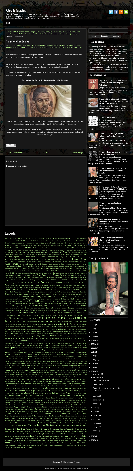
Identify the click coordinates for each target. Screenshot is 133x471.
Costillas (58, 285)
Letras (84, 357)
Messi (12, 375)
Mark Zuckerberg (50, 370)
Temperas (36, 431)
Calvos (46, 266)
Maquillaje (27, 368)
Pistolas (65, 398)
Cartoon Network (51, 271)
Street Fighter (66, 420)
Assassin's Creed (81, 250)
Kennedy (36, 352)
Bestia (11, 259)
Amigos (7, 245)
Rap (85, 402)
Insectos (15, 343)
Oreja (77, 386)
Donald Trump (13, 301)
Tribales (83, 436)
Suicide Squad (13, 423)
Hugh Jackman (64, 338)
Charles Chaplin (69, 273)
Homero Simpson (39, 338)
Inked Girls (8, 343)
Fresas (12, 324)
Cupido (68, 290)
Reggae (16, 407)
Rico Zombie (66, 407)
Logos (28, 361)
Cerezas (56, 273)
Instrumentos (38, 343)
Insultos (46, 343)
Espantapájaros (42, 310)
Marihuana (82, 368)
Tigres (61, 434)
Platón (7, 400)
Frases (49, 321)
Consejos (8, 285)
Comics (59, 283)
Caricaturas (70, 268)
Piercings (62, 396)
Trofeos (7, 438)
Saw (32, 414)
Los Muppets (80, 361)
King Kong (48, 352)
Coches (58, 280)
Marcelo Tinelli (57, 368)
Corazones (30, 285)
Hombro (10, 34)
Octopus (27, 386)
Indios (53, 341)
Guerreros (82, 329)
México (34, 375)
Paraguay (41, 391)
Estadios (71, 310)
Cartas (35, 271)
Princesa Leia (17, 402)
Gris (73, 329)
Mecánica (67, 372)
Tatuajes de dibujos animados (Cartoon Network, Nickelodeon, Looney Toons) (112, 240)
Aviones (74, 252)
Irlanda (27, 345)
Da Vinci (83, 290)
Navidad (60, 381)
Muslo (84, 379)
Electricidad (75, 306)
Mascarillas (8, 372)
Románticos (68, 409)
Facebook (67, 313)
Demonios (75, 292)
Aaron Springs (64, 238)
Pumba (52, 402)
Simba (34, 416)
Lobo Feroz (13, 361)
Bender (78, 257)
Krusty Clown (68, 352)
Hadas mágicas (35, 331)
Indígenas (39, 341)
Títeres (7, 436)
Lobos (19, 361)
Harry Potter (13, 334)
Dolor (81, 299)
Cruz (70, 287)
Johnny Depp (41, 350)
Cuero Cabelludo (22, 290)
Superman (52, 423)
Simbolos (40, 416)
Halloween (56, 331)
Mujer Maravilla (45, 379)
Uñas (69, 438)
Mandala (65, 366)
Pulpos (46, 402)
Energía (43, 308)
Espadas (26, 310)
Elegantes (8, 308)
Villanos (33, 443)
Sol (27, 418)
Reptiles (39, 407)
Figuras (60, 315)
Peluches (49, 393)
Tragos (61, 436)
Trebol (77, 436)
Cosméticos (51, 285)
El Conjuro (39, 303)
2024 (43, 238)
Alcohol (13, 243)
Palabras (55, 388)
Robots (31, 409)
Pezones (44, 396)
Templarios (42, 431)
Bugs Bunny (56, 264)
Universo (63, 438)
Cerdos (45, 273)
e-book (65, 301)
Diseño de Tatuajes (24, 299)
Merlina (7, 375)
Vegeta (44, 440)
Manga (71, 365)
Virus (63, 443)
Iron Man (40, 345)
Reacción (32, 405)
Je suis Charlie (51, 348)
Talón (76, 423)
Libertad (31, 359)
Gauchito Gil (47, 327)
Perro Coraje (77, 393)
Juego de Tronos (81, 350)
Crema (7, 287)
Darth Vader (14, 292)
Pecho (27, 393)
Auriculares (30, 252)
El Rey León (43, 306)
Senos (63, 414)
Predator (83, 400)
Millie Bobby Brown (15, 377)
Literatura (83, 359)
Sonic (36, 418)
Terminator (58, 431)
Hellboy (51, 334)
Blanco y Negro (30, 32)
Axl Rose (83, 252)
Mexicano (28, 375)
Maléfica (49, 366)
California (40, 266)
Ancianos (53, 245)
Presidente (8, 402)
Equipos (71, 308)
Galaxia (56, 324)
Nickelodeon (9, 384)
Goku (35, 329)
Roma (62, 409)
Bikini (23, 259)
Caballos (8, 266)
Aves (69, 252)
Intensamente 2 (68, 343)
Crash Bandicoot (81, 285)
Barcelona (20, 32)
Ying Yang (7, 447)
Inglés (84, 341)
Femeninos (26, 315)
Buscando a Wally (71, 264)
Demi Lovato (67, 292)
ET (39, 313)
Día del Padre (77, 294)
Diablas (13, 297)
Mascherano (16, 372)
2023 (40, 238)
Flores (12, 318)
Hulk (79, 338)
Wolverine (44, 445)
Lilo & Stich (50, 359)
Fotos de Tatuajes (15, 10)
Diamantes (25, 297)
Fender (42, 315)
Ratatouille (12, 405)
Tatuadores (55, 34)
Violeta (50, 443)
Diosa (80, 297)
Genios (66, 327)
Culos (58, 290)
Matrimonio (41, 372)
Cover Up (65, 285)
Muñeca (66, 379)
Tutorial (23, 438)
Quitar (68, 402)
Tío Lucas (75, 434)
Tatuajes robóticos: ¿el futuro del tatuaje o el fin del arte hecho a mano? (112, 136)
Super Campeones (32, 423)
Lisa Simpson (75, 359)
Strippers (74, 420)
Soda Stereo (20, 418)
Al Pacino (70, 241)
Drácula (26, 301)
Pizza (78, 398)
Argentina (8, 250)
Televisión (28, 431)
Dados (7, 292)
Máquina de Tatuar (38, 368)
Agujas (62, 241)
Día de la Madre (58, 294)
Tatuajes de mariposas (108, 117)
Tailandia (71, 423)
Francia (28, 322)
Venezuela (50, 440)
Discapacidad (8, 299)
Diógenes (71, 297)
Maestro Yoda (26, 366)
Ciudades (21, 280)
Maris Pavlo (41, 370)
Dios (76, 297)
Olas (49, 386)
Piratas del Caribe (56, 398)
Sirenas (57, 416)
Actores (22, 241)
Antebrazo (29, 247)
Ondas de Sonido (70, 386)
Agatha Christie (45, 241)
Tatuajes (69, 34)
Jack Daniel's (59, 345)
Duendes (48, 301)
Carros (30, 271)
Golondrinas (40, 329)
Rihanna (74, 407)
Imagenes (25, 340)
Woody (61, 445)
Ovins (10, 388)
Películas (34, 393)
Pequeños (69, 393)
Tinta (70, 434)
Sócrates (12, 418)
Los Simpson (22, 363)
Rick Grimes (58, 407)
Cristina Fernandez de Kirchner (43, 287)
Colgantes (14, 283)
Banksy (67, 254)
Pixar (74, 398)
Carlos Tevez (8, 271)
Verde (66, 440)
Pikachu (78, 396)
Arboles (73, 248)
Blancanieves (66, 259)
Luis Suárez (29, 34)
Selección (47, 414)
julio (94, 407)
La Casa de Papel (17, 354)
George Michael (81, 327)
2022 (36, 238)
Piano (49, 396)
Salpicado (40, 411)
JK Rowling (12, 350)
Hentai (70, 334)
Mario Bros (25, 370)
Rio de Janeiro (82, 407)
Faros (84, 313)
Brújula (42, 264)
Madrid (18, 366)
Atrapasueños (21, 252)
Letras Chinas (9, 359)
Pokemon (33, 400)
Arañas (68, 248)
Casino (67, 271)
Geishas (60, 327)
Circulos (16, 280)
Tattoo (37, 34)
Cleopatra (44, 280)
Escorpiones (8, 310)
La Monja (50, 354)
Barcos (7, 257)
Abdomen (72, 238)
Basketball (30, 257)
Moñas (15, 379)
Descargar (17, 294)
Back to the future (19, 254)
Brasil (84, 261)
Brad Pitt (79, 261)
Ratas (6, 405)
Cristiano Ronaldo (28, 287)
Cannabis (23, 268)
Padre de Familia (40, 388)
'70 (6, 238)
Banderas (60, 254)
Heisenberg (45, 334)
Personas (18, 396)
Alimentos (72, 243)
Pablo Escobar (21, 388)
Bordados (64, 261)
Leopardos (78, 357)
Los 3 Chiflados (49, 361)
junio (95, 411)
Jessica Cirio (71, 348)
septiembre (97, 400)
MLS (48, 377)
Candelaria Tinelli (14, 268)
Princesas (25, 402)
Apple (63, 248)
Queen (64, 402)
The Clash (23, 434)
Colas (9, 283)
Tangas (80, 423)
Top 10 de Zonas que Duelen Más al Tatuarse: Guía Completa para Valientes (113, 82)
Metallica (22, 375)
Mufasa (37, 379)
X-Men (79, 445)
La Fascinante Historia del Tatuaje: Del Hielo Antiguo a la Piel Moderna (113, 188)
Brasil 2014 (40, 32)
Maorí (17, 368)
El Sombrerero (67, 306)
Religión (23, 407)
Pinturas (33, 398)
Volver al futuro (77, 443)
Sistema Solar (65, 416)
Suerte (80, 420)
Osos (81, 386)
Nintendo (43, 384)
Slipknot (7, 418)
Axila (79, 252)
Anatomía (47, 245)
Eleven (13, 308)
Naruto (47, 381)
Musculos (72, 379)
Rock (36, 409)
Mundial (60, 379)
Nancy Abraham (33, 381)
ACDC (17, 241)
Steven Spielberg (46, 420)
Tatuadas (65, 426)
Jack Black (52, 345)
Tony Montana (20, 436)
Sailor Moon (33, 411)
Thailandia (80, 431)
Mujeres (54, 379)
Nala (21, 381)
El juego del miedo (79, 303)
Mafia (38, 366)
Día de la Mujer (68, 294)
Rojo (49, 409)
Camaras (52, 266)
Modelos (63, 377)
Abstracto (7, 241)
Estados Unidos (80, 310)
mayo (95, 415)
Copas (23, 285)
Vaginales (8, 440)
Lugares (43, 363)
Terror (64, 431)
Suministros (22, 423)
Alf (39, 243)
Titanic (84, 434)
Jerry (66, 348)
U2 (38, 438)
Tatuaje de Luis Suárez (17, 41)
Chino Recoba (18, 277)
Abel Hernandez (81, 238)
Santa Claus (14, 414)
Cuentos (13, 290)
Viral (54, 443)
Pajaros (49, 388)
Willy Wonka (37, 445)
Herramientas (9, 336)
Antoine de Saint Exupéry (43, 248)
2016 (25, 238)
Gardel (23, 327)
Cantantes (31, 268)
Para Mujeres (31, 390)
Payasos (7, 393)
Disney (41, 299)
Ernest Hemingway (80, 308)
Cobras (53, 280)
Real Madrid (40, 405)
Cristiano (19, 287)
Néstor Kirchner (71, 381)
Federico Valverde (10, 315)
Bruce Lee (36, 264)
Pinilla (17, 398)
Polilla (39, 400)
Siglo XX (19, 416)
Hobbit (57, 336)
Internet (14, 345)
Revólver (51, 407)
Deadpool (38, 292)
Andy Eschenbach (66, 245)
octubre (96, 396)
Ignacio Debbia (19, 34)
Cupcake (63, 290)
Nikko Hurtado (26, 384)
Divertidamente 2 (50, 299)
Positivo (69, 400)
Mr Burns (26, 379)
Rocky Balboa (43, 409)
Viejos (28, 443)
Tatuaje (62, 34)
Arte (51, 250)
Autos (51, 252)
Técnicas (12, 431)
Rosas (7, 411)
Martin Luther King (69, 370)
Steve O (28, 420)
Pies (73, 396)
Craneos (73, 285)
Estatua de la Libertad (12, 313)
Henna (65, 334)
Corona (37, 285)
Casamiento (61, 271)
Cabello (13, 266)
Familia (73, 313)
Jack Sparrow (67, 345)
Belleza (72, 257)
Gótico (53, 329)
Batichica (37, 257)
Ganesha (17, 327)
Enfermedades (51, 308)
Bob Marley (29, 261)
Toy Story (55, 436)
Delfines (60, 292)
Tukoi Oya (18, 438)
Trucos (12, 438)
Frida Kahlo (18, 324)
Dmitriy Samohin (67, 299)
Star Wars (77, 418)
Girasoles (15, 329)
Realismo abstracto (51, 405)
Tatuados (83, 426)
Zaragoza (19, 447)
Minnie (32, 377)
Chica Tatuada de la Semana (48, 275)
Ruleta (17, 411)
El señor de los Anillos (55, 306)
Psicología (38, 402)
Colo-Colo (25, 283)
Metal (17, 375)
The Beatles (15, 434)
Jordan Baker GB (52, 350)
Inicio (8, 23)
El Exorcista (46, 303)
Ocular (32, 386)
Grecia (65, 329)
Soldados (31, 418)
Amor (12, 245)
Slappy (84, 416)
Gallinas (78, 324)
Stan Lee (70, 418)
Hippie (39, 336)
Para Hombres (20, 390)
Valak (20, 440)
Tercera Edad (50, 431)
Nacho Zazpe (9, 381)
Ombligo (62, 386)
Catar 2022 (82, 271)
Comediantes (52, 283)
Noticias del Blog (80, 384)
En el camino (35, 308)
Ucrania (41, 438)
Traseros (72, 436)
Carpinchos (16, 271)
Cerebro (50, 273)
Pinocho (21, 398)
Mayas (61, 372)
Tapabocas (8, 426)
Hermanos (83, 334)
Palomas (61, 388)
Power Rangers (76, 400)
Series (84, 414)
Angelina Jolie (82, 245)
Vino (46, 443)
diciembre (96, 374)
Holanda (62, 336)
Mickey (75, 375)
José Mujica (62, 350)
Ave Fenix (63, 252)
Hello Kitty (58, 334)
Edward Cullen (82, 301)
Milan (80, 375)
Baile (33, 254)
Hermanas (76, 334)
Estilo (21, 313)
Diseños (35, 299)
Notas (65, 384)
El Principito (33, 306)
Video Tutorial (73, 440)
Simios (46, 416)
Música (78, 379)
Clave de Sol (28, 280)
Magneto (43, 366)
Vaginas (15, 440)
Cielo (61, 277)
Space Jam (50, 418)
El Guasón (69, 303)
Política (44, 400)
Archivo (116, 36)
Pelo (40, 393)
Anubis (54, 248)
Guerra (77, 329)
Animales (9, 247)
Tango (84, 423)
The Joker (29, 434)
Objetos (23, 386)
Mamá (54, 366)
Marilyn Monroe (10, 370)
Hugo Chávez (73, 338)
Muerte (32, 379)
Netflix (79, 381)
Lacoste (12, 357)
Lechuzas (29, 357)
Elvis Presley (20, 308)
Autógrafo (37, 252)
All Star (78, 243)
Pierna (68, 395)
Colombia (37, 283)
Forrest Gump (31, 318)
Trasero (66, 436)
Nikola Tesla (35, 384)
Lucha (39, 363)
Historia (44, 336)
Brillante (30, 264)
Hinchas (22, 336)
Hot (53, 338)
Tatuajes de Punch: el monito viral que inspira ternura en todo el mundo (112, 170)
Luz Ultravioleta (66, 363)
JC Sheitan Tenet (42, 348)
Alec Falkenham (20, 243)
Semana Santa (56, 414)
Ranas (81, 402)
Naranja (41, 381)
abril (94, 419)
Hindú (28, 336)
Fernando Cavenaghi (51, 315)
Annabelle (22, 248)
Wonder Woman (54, 445)
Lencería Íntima (52, 357)
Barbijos (76, 254)
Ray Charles (25, 405)
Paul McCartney (75, 391)
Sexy (15, 416)
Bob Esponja (21, 261)
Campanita (76, 266)
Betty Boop (17, 259)
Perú (23, 396)
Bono (59, 261)
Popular (94, 36)
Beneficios (83, 257)
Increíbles (33, 341)
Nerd (65, 381)
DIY (57, 299)
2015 (21, 238)
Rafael (73, 402)
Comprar (70, 283)
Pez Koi (39, 396)
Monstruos (82, 377)
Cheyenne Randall (31, 275)
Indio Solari (46, 341)
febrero (96, 427)
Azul (11, 254)
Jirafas (7, 350)
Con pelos (77, 283)
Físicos (79, 315)
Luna (59, 363)
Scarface (37, 414)
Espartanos (57, 310)
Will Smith (29, 445)
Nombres (60, 384)
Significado (27, 416)
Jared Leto (27, 348)
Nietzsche (17, 384)
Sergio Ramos (77, 414)
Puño (59, 402)
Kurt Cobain (76, 352)
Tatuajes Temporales (67, 429)
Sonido (40, 418)
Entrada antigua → (79, 153)
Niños (49, 384)
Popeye (57, 400)
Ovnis (14, 388)
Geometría (73, 327)
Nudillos (8, 386)
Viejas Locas (22, 443)
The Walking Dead (40, 434)
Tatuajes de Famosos (51, 429)
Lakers (24, 357)
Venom (56, 440)
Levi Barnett (17, 359)
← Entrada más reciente (14, 153)
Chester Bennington (17, 275)
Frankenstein (42, 322)
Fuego (38, 324)
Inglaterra (78, 341)
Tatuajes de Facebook (34, 429)
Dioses (84, 297)
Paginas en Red (57, 468)
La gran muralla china (40, 354)
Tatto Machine (23, 426)
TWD (28, 438)
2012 (93, 440)
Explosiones (50, 313)
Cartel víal (41, 271)
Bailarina (28, 254)
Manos (11, 368)
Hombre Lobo (13, 338)
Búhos (63, 264)
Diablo (18, 297)
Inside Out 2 (22, 343)
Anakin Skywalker (38, 245)
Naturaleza (53, 381)
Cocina (63, 280)
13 (8, 238)
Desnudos (43, 294)
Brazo (47, 32)
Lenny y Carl (61, 357)
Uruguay (76, 34)
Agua (52, 241)
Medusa (72, 372)
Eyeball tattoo (58, 313)
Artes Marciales (58, 250)
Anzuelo (58, 248)
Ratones (18, 405)
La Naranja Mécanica (60, 354)
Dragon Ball (33, 301)
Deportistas (9, 294)
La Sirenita (70, 354)
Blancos (7, 261)
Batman (44, 257)
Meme (84, 372)
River (12, 409)
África (38, 241)
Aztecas (7, 254)
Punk (55, 402)
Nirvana (54, 384)
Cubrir (84, 287)
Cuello (7, 290)
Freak (54, 322)
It (44, 345)
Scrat (41, 414)
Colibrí (20, 283)
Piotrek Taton (41, 398)
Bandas (54, 254)
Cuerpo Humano (34, 290)
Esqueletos (65, 310)
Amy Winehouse (20, 245)
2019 (32, 238)
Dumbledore (55, 301)
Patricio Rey (66, 391)
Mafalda (33, 366)
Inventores (21, 345)
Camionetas (68, 266)
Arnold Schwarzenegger (41, 250)
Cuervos (42, 290)
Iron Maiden (33, 345)
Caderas (26, 266)
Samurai (74, 411)
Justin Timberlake (18, 352)
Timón (66, 434)
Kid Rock (42, 352)
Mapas (22, 368)
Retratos (45, 407)
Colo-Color (31, 283)
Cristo (56, 287)
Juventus (27, 352)
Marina (18, 370)
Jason (32, 348)
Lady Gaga (18, 357)
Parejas (47, 390)
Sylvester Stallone (62, 423)
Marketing (59, 370)
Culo (54, 290)
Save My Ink (27, 414)
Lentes (67, 357)
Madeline (74, 363)
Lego (39, 357)
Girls (20, 329)
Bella (67, 257)
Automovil (44, 252)
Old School (55, 386)
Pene (58, 393)
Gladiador (25, 329)
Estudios (34, 313)
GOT (50, 329)
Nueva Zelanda (15, 386)
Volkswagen (68, 443)
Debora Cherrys (46, 292)
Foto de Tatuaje (55, 32)
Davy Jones (22, 292)
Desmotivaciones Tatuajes (29, 294)
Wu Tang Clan (68, 445)
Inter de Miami (81, 343)
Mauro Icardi (54, 372)
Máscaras (83, 370)
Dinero (56, 297)
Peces (22, 393)
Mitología (43, 377)
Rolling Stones (56, 409)
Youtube (13, 447)
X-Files (74, 445)
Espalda (33, 310)
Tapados (14, 426)
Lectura (35, 357)
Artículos (66, 250)
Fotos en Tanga (21, 322)
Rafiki (77, 402)
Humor (83, 338)
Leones (71, 357)
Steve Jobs (22, 420)
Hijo (18, 336)
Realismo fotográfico (64, 405)
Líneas (61, 359)
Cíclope (57, 277)
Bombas (48, 261)
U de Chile (33, 438)
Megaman (79, 372)
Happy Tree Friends (76, 331)
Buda (50, 264)
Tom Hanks (12, 436)
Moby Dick (53, 377)
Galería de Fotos (67, 324)
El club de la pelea (29, 303)
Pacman (27, 388)
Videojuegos (81, 440)
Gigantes (9, 329)
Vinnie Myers (41, 443)
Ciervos (80, 277)
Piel (57, 396)
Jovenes (68, 350)
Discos (15, 299)
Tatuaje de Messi (98, 258)
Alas (80, 241)
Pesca (27, 396)
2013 (14, 238)
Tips (80, 434)
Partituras (54, 391)
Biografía (36, 259)
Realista (74, 405)
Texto (74, 431)
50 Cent (57, 238)
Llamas (7, 361)
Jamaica (79, 345)
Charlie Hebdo (79, 273)
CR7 (70, 285)
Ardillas (84, 248)
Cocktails (68, 280)
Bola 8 (44, 261)
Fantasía (80, 313)
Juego (74, 350)
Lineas (56, 359)
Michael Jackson (55, 375)
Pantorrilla (67, 388)
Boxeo (74, 261)
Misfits (37, 377)
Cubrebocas (79, 287)
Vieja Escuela (14, 443)
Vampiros (25, 440)
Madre (80, 363)
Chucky (46, 277)
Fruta (24, 324)
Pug (42, 402)
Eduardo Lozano (72, 301)
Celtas (41, 273)
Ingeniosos (70, 341)
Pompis (49, 400)
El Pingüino (24, 306)
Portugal (63, 400)
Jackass (75, 345)
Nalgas (25, 381)
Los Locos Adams (59, 361)
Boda (39, 261)
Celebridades (25, 273)
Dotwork (20, 301)
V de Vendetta (82, 438)
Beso (6, 259)
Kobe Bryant (59, 352)
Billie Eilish (29, 259)
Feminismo (35, 315)
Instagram (30, 343)
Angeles (74, 245)
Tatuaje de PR (98, 384)
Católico (12, 273)
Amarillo (83, 243)
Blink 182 (14, 261)
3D (53, 238)
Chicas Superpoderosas (73, 275)
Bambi (44, 254)
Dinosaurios (63, 297)
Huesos (57, 338)
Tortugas (38, 436)
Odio (42, 386)
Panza (74, 388)
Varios (39, 440)
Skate (72, 416)
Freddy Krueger (72, 322)
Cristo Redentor (63, 287)
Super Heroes (43, 423)
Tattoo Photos (45, 34)
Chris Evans (32, 277)
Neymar (84, 381)
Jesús (77, 347)
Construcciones (16, 285)
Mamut (59, 366)
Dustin (61, 301)
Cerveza (61, 273)
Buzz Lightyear (81, 264)
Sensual (70, 414)
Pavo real (83, 391)
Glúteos (30, 329)
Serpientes (9, 416)
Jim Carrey (83, 348)
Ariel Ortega (17, 250)
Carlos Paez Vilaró (80, 268)
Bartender (23, 257)
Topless (27, 436)
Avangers (56, 252)
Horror (48, 338)
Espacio (20, 310)
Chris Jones (39, 277)
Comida (65, 283)
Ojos (46, 386)
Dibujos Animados (44, 296)
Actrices (27, 241)
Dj (59, 299)
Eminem (27, 308)
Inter (74, 343)
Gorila (46, 329)
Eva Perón (43, 313)
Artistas (73, 250)
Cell (37, 273)
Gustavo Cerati (24, 331)
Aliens (66, 243)
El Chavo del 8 (19, 303)
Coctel (73, 280)
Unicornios (48, 438)
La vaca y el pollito (80, 354)
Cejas (19, 273)
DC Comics (30, 292)
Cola (81, 280)
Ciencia (66, 277)
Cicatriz (51, 277)
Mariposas (33, 370)
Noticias (70, 384)
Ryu (20, 411)
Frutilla (28, 324)
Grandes (59, 329)
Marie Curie (75, 368)
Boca (35, 261)
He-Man (38, 334)
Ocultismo (38, 386)
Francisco (34, 322)
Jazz (35, 348)
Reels (11, 407)
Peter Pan (33, 396)
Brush (47, 264)
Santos (20, 414)
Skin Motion (78, 416)
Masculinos (32, 372)
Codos (77, 280)
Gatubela (40, 327)
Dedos (53, 292)
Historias (51, 336)
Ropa (73, 409)
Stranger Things (56, 420)
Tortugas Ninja (47, 436)
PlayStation (21, 400)
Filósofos (69, 315)
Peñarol (63, 393)
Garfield (28, 327)
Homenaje (29, 338)
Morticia (20, 379)
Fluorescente (21, 318)
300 (51, 238)
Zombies (25, 447)
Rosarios (84, 409)
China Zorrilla (9, 277)
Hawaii (21, 334)
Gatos (34, 326)
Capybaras (63, 268)
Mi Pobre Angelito (43, 375)
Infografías (62, 341)
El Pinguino (16, 306)
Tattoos (58, 425)
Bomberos (55, 261)
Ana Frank (29, 245)
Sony (44, 418)
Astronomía (8, 252)
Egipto (11, 303)
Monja (71, 377)
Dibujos (32, 297)
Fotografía (70, 318)
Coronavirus (44, 285)
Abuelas (13, 241)
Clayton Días (36, 280)
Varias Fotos (33, 440)
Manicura (77, 366)
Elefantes (83, 306)
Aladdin (75, 241)
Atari (13, 252)
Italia (46, 345)
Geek (54, 327)
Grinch (69, 329)
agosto (95, 404)
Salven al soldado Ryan (64, 411)
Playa (11, 400)
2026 (47, 238)
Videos (7, 443)
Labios (7, 357)
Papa (77, 388)
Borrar (70, 261)
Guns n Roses (15, 331)
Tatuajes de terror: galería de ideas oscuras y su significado (113, 153)
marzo (95, 423)
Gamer (12, 327)
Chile (84, 275)
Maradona (48, 368)
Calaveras (33, 266)
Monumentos (9, 379)
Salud (46, 411)
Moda (59, 377)
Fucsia (34, 324)
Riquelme (7, 409)
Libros (37, 359)
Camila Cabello (60, 266)
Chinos (25, 277)
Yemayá (84, 445)
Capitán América (53, 268)
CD (17, 273)
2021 (93, 344)
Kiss (53, 352)
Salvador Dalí (52, 411)
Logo (23, 361)
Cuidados (48, 290)
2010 (10, 238)
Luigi (47, 363)
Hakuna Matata (47, 331)
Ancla (58, 245)
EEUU (7, 303)
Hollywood (69, 336)
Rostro (12, 411)
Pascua (60, 391)
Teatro (7, 431)
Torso (32, 436)
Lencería (44, 357)
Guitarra (7, 331)
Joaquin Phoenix (22, 350)
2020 (93, 348)
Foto (40, 318)
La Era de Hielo (27, 354)
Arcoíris (79, 248)
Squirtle (64, 418)
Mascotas (24, 372)
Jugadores (8, 352)
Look (31, 361)
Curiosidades (75, 290)
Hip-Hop (34, 336)
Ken (32, 352)
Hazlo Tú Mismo (29, 334)
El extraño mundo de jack (58, 303)
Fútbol (78, 32)
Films (64, 315)
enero (95, 431)
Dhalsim (49, 294)
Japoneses (14, 347)
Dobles (76, 299)
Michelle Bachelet (67, 375)
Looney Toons (39, 361)
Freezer (7, 324)
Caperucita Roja (41, 268)
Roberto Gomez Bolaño (22, 409)
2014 (14, 32)
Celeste (33, 273)
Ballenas (39, 254)
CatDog (7, 273)
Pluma (28, 400)
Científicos (73, 277)
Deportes (83, 292)
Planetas (83, 398)
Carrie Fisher (24, 271)
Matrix (47, 372)
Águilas (57, 241)
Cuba (73, 287)
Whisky (23, 445)
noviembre (97, 378)
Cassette (76, 271)
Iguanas (17, 341)
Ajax (65, 241)
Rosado (78, 409)
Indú (57, 341)
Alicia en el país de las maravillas (52, 243)
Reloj (28, 407)
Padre (33, 388)
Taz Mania (83, 429)
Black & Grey (51, 259)
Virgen (59, 443)
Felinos (18, 315)
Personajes (9, 395)
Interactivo (8, 345)
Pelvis (54, 393)
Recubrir (79, 405)
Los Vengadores (31, 363)
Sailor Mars (25, 411)
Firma (74, 315)
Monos (76, 377)
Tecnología (20, 431)
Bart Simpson (14, 257)
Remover (33, 407)
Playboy (15, 400)
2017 (29, 238)
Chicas (62, 275)
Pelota (44, 393)
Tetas (69, 431)
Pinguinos (11, 398)
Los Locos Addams (70, 361)
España (50, 310)
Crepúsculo (12, 287)
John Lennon (32, 350)
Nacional (16, 381)
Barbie (71, 254)
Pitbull (71, 398)
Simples (51, 416)
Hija (15, 336)
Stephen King (14, 420)
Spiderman (58, 418)
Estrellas (27, 313)
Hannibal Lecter (65, 331)
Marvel (77, 370)
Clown (49, 280)
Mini (22, 377)
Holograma (77, 336)
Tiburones (54, 434)
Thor (49, 434)
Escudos (14, 310)
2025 (93, 329)
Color (44, 282)
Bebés (49, 257)
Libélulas (24, 359)
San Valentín (81, 411)
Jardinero (21, 348)
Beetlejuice (62, 257)
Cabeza (19, 266)
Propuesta (31, 402)
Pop (53, 400)
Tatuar (77, 429)
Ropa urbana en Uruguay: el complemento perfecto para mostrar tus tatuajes (113, 221)
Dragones (42, 301)
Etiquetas (104, 36)
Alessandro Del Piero (32, 243)
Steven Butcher (35, 420)
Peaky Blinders (15, 393)
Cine (11, 280)
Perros (84, 393)
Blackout (58, 259)
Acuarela (33, 241)
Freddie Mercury (62, 322)
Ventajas (61, 440)
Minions (27, 377)
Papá (81, 388)
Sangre (7, 414)
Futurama (50, 324)
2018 (93, 356)
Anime (16, 248)
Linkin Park (67, 359)
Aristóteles (25, 250)
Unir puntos (56, 438)
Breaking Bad (23, 264)
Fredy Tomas (82, 322)
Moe (67, 377)
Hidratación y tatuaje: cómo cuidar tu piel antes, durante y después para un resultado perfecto (113, 101)
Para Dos (11, 391)
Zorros (31, 447)
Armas (31, 250)
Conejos (84, 283)
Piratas (47, 398)
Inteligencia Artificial (55, 343)
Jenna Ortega (60, 348)
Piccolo (54, 396)
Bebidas (55, 257)
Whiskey (18, 445)
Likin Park (43, 359)
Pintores (27, 398)
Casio (71, 271)
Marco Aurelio (66, 368)
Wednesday (12, 445)
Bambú (49, 254)
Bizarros (43, 259)
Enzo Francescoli (62, 308)
